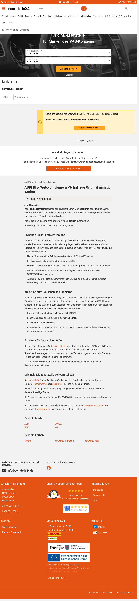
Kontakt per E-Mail (68, 2)
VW (56, 427)
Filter (45, 16)
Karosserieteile (69, 16)
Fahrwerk (37, 16)
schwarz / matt (92, 440)
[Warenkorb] (132, 8)
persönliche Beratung (12, 2)
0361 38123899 (127, 2)
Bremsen (13, 16)
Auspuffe (56, 384)
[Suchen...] (84, 8)
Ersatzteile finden (68, 69)
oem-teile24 (59, 346)
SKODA (58, 423)
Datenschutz (99, 495)
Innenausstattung (55, 16)
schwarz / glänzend (64, 440)
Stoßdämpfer (110, 16)
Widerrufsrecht (9, 527)
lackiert (19, 89)
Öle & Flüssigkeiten (123, 16)
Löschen (68, 75)
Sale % (4, 23)
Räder (101, 16)
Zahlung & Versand (11, 532)
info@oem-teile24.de (93, 405)
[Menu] (4, 8)
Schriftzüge (7, 89)
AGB (95, 500)
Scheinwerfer (40, 384)
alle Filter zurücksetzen (89, 128)
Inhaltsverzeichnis (38, 199)
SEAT (27, 427)
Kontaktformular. (43, 409)
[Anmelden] (126, 8)
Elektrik (21, 16)
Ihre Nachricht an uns (68, 168)
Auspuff (5, 16)
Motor (94, 16)
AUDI (26, 423)
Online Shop (12, 30)
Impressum (98, 490)
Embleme (28, 16)
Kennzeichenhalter (83, 16)
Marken (11, 23)
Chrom (27, 440)
